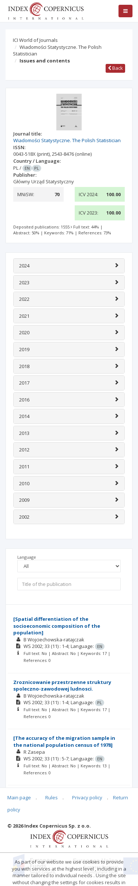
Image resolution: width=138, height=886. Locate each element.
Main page (19, 797)
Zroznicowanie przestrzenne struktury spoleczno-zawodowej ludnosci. (62, 685)
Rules (51, 797)
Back (115, 68)
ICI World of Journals (35, 40)
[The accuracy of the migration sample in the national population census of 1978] (64, 741)
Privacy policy (87, 797)
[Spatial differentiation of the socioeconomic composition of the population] (56, 626)
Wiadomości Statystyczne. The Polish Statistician (57, 50)
